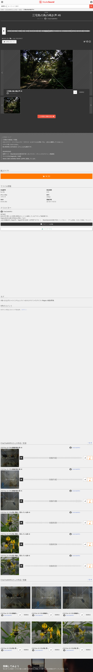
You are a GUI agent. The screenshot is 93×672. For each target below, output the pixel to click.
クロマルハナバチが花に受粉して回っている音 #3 (15, 512)
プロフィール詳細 (47, 224)
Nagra (44, 300)
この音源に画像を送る (46, 116)
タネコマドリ (29, 300)
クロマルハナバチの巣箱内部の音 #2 (11, 469)
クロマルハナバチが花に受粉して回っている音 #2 (15, 534)
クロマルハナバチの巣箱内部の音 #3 (11, 447)
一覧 (90, 443)
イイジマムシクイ (17, 300)
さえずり (7, 300)
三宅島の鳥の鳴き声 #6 (14, 91)
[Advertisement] (46, 125)
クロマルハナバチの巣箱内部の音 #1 (11, 491)
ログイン (24, 309)
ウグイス (38, 300)
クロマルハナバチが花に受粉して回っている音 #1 (15, 555)
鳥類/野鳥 (51, 300)
